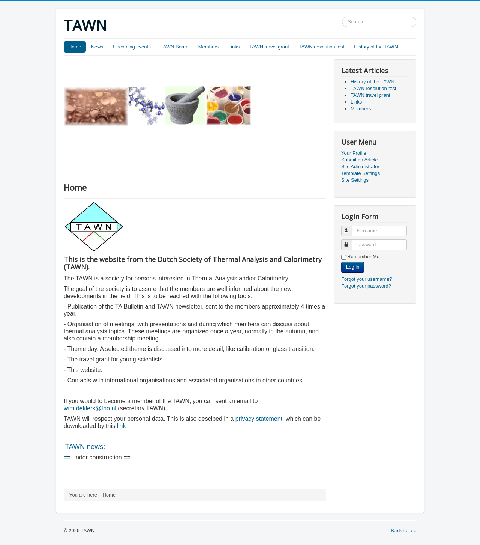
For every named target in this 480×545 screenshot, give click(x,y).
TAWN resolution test (321, 47)
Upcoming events (131, 47)
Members (208, 47)
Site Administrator (360, 166)
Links (234, 47)
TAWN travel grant (269, 47)
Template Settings (360, 173)
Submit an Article (359, 160)
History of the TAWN (376, 47)
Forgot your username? (366, 279)
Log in (352, 267)
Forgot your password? (366, 286)
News (97, 47)
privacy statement (259, 419)
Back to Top (403, 530)
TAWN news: (85, 446)
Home (74, 47)
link (120, 426)
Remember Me (363, 256)
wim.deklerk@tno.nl (90, 408)
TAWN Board (174, 47)
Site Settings (355, 180)
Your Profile (353, 153)
